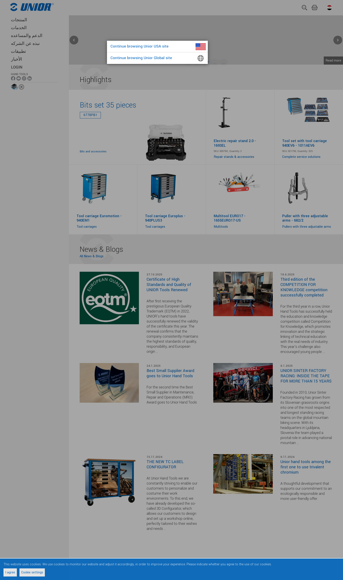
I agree (10, 572)
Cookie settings (32, 572)
